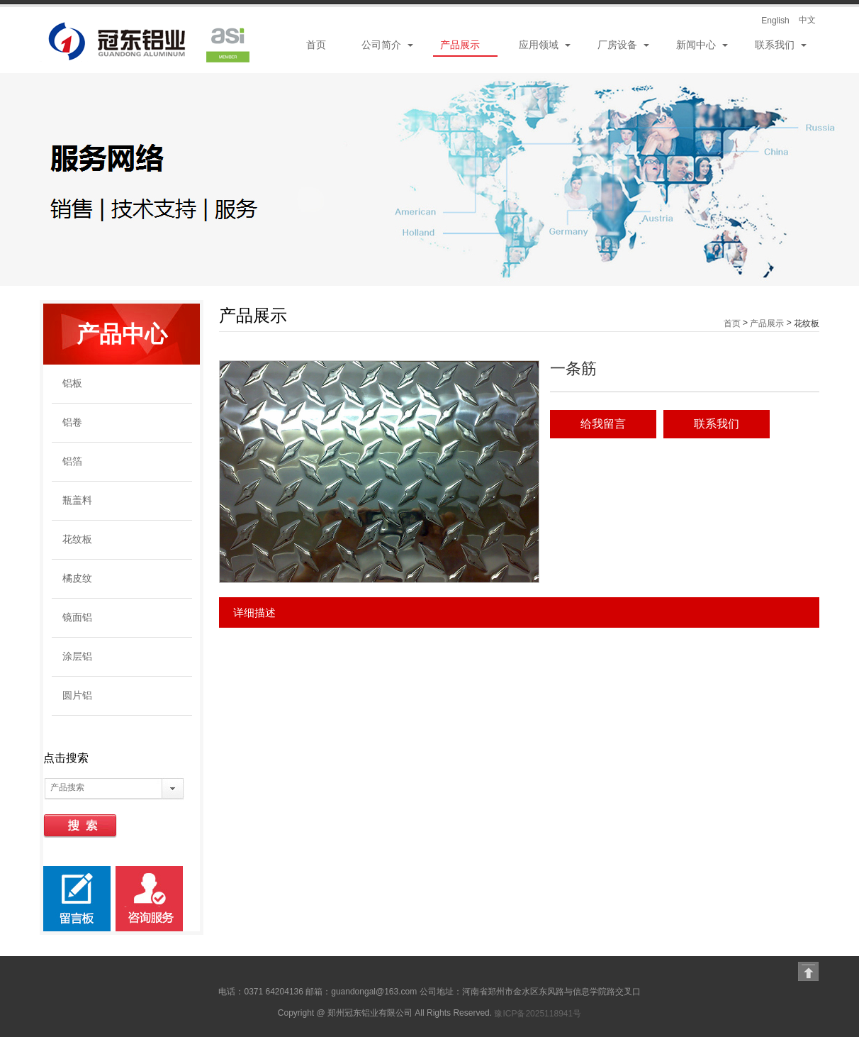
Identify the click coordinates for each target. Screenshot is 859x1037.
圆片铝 (77, 695)
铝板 (72, 383)
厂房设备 (617, 44)
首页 (316, 44)
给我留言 (603, 424)
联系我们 (775, 44)
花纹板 (77, 539)
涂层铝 (77, 656)
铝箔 (72, 461)
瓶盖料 (77, 500)
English (775, 21)
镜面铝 (77, 617)
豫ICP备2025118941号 (537, 1014)
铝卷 (72, 422)
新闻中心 (696, 44)
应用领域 (538, 44)
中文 (807, 20)
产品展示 (460, 44)
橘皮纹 (77, 578)
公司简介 (381, 44)
